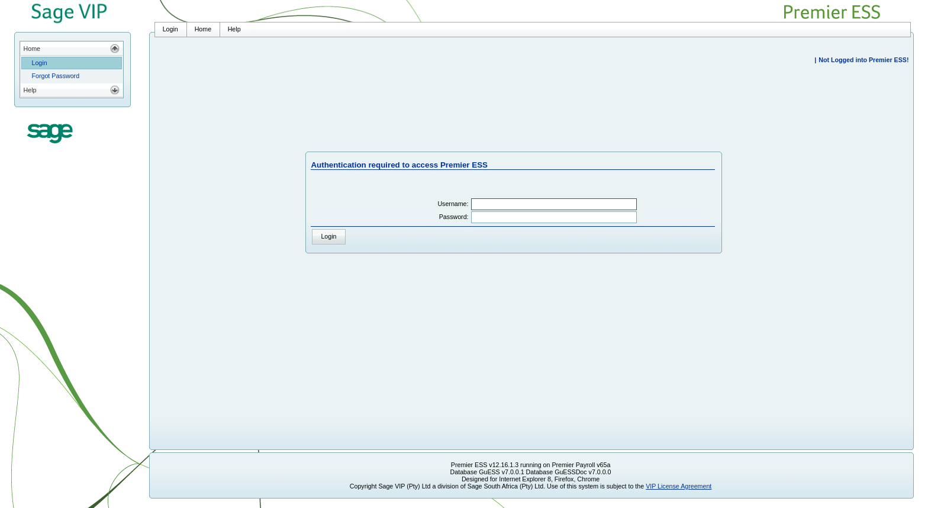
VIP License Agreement (678, 486)
